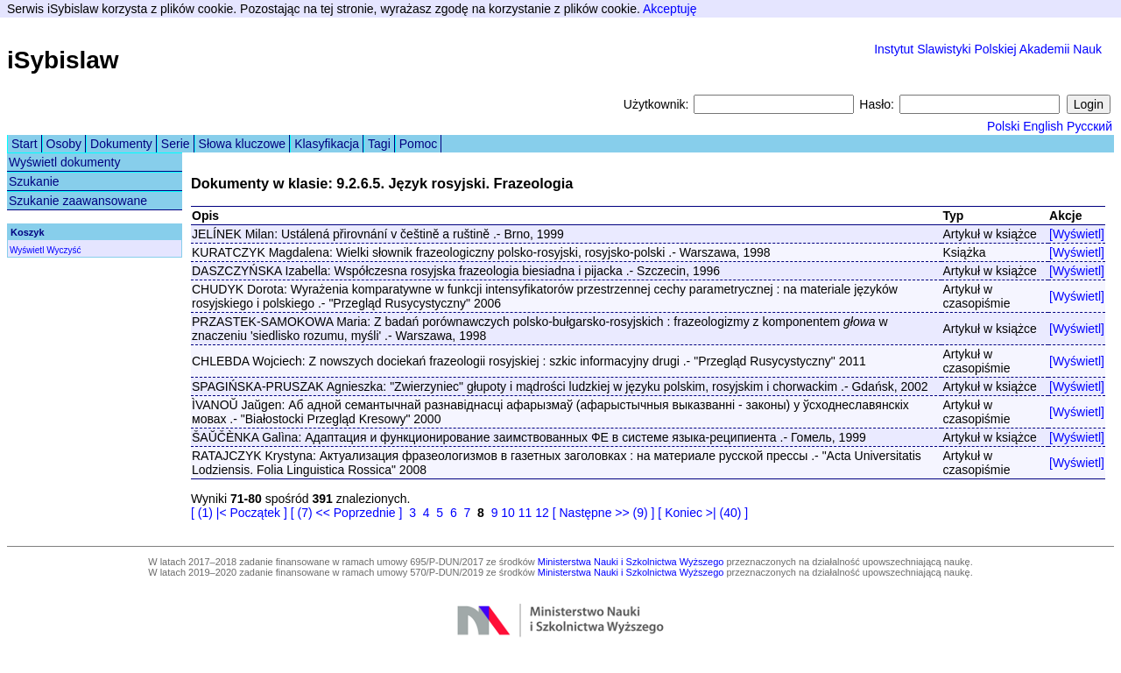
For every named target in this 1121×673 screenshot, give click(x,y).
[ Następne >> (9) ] (604, 513)
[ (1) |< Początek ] (239, 513)
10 (508, 513)
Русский (1089, 126)
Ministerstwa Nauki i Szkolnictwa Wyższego (631, 561)
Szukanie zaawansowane (78, 201)
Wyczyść (63, 250)
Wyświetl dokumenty (64, 162)
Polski (1003, 126)
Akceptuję (669, 9)
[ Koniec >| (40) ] (703, 513)
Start (24, 144)
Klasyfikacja (326, 144)
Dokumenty (121, 144)
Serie (175, 144)
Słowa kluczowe (242, 144)
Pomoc (418, 144)
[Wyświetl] (1076, 234)
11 (525, 513)
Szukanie (34, 181)
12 (542, 513)
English (1043, 126)
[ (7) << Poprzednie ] (347, 513)
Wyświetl (27, 250)
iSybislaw (63, 60)
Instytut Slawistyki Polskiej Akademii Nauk (988, 49)
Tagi (379, 144)
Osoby (63, 144)
